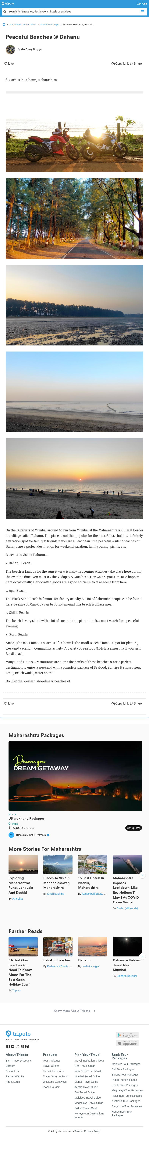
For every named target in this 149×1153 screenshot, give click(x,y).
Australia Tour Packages (126, 1101)
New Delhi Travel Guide (88, 1071)
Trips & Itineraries (53, 1071)
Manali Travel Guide (86, 1081)
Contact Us (12, 1071)
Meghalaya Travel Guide (89, 1102)
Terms (78, 1131)
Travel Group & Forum (56, 1076)
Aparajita (17, 898)
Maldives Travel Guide (88, 1097)
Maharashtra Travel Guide (23, 24)
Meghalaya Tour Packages (127, 1090)
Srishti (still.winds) (127, 908)
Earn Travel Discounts (19, 1060)
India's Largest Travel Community (22, 1039)
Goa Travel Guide (85, 1065)
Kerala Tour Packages (125, 1085)
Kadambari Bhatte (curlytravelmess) (103, 893)
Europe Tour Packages (125, 1074)
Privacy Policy (92, 1131)
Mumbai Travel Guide (87, 1076)
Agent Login (13, 1081)
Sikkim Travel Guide (86, 1108)
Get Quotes (133, 827)
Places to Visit (51, 1087)
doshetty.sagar (90, 966)
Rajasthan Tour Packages (127, 1095)
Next (142, 875)
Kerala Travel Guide (86, 1087)
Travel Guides (51, 1065)
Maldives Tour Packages (126, 1063)
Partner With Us (15, 1076)
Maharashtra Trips (50, 24)
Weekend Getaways (55, 1081)
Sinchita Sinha (55, 893)
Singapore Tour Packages (127, 1106)
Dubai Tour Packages (124, 1079)
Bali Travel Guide (85, 1092)
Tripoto (16, 990)
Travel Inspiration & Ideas (90, 1060)
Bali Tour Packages (123, 1069)
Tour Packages (52, 1060)
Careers (10, 1065)
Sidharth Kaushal (127, 975)
